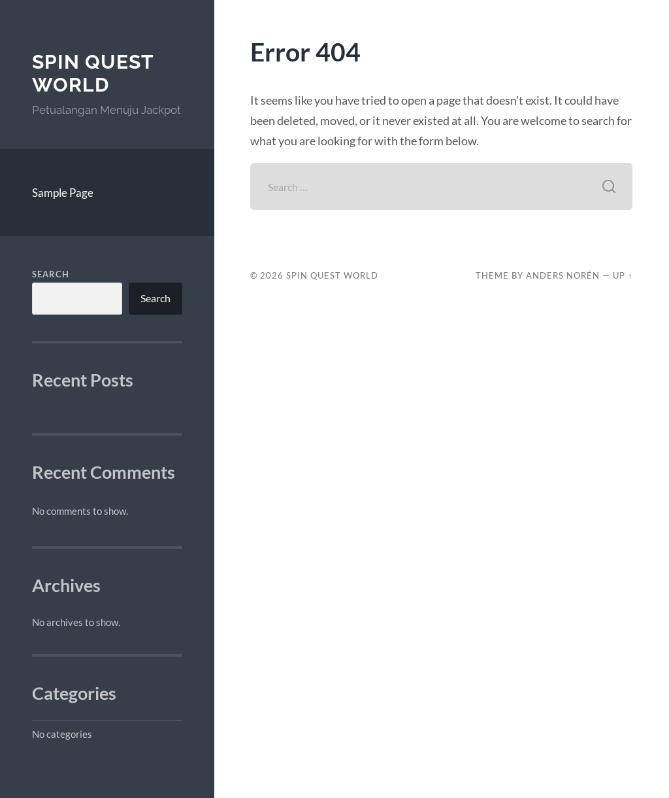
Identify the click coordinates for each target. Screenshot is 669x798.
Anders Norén (563, 275)
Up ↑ (622, 275)
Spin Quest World (93, 73)
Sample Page (62, 193)
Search (50, 274)
